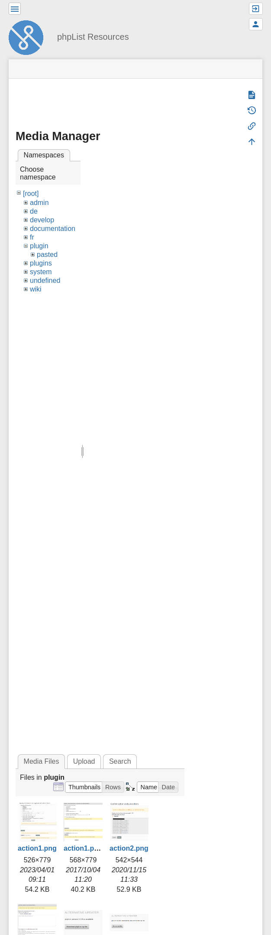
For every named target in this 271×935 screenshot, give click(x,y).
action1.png (37, 848)
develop (42, 220)
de (34, 211)
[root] (31, 193)
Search (120, 761)
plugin (39, 246)
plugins (41, 263)
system (41, 271)
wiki (36, 289)
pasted (47, 254)
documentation (52, 228)
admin (39, 202)
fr (32, 237)
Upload (84, 761)
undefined (45, 280)
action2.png (129, 848)
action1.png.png (90, 848)
